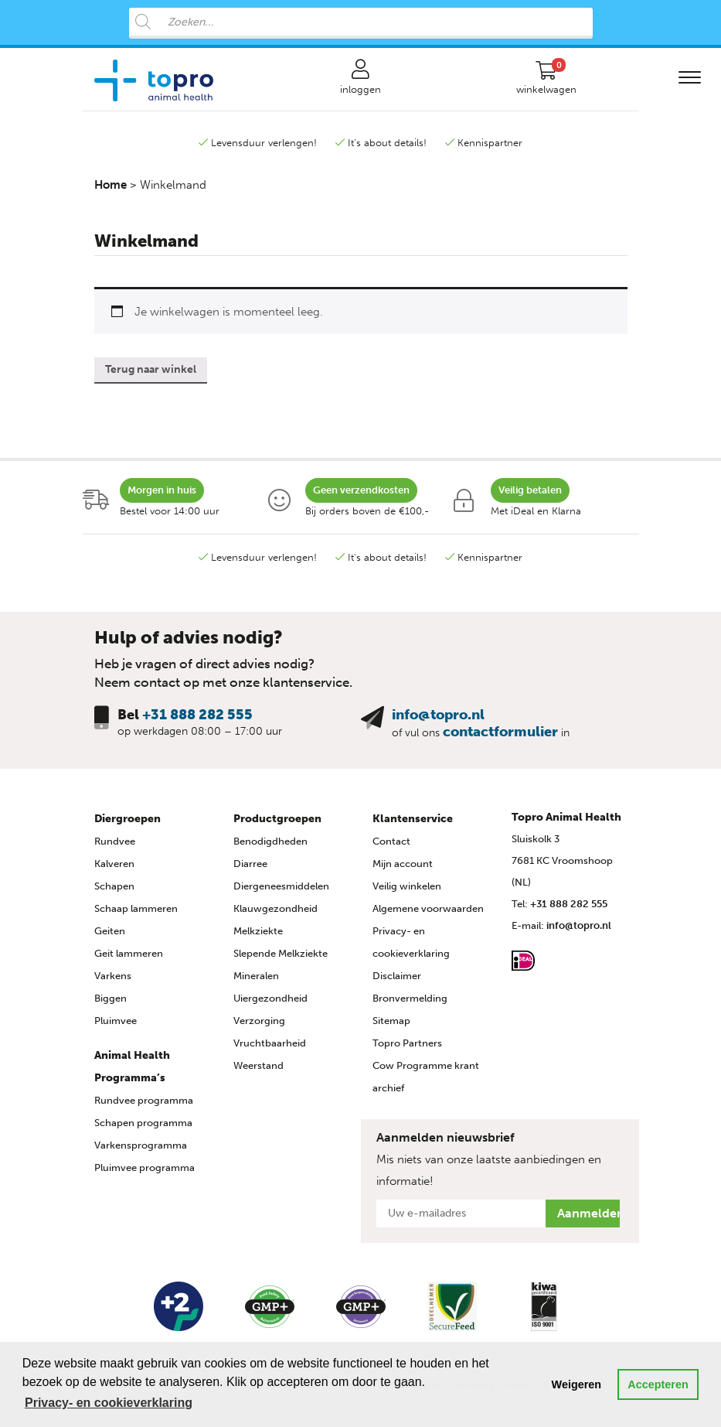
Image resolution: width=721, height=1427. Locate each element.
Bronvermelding (409, 998)
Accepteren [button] (657, 1384)
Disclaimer (396, 975)
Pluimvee (115, 1020)
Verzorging (259, 1020)
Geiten (109, 931)
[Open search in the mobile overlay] (361, 23)
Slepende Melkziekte (280, 953)
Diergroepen (127, 818)
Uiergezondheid (270, 998)
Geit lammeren (128, 953)
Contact (391, 841)
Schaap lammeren (136, 908)
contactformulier (500, 731)
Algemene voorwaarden (428, 908)
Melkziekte (258, 931)
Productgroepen (277, 818)
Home (110, 185)
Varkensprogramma (140, 1145)
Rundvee (114, 841)
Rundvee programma (143, 1100)
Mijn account (402, 863)
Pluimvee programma (144, 1167)
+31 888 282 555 (197, 714)
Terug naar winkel (150, 369)
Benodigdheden (270, 841)
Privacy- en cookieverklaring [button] (108, 1402)
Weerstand (258, 1065)
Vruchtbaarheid (269, 1043)
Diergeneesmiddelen (281, 886)
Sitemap (391, 1020)
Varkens (112, 975)
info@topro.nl (438, 714)
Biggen (110, 998)
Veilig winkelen (406, 886)
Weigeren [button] (577, 1384)
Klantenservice (412, 818)
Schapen (114, 886)
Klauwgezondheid (275, 908)
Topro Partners (407, 1043)
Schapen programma (143, 1122)
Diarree (250, 863)
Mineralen (256, 975)
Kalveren (114, 863)
